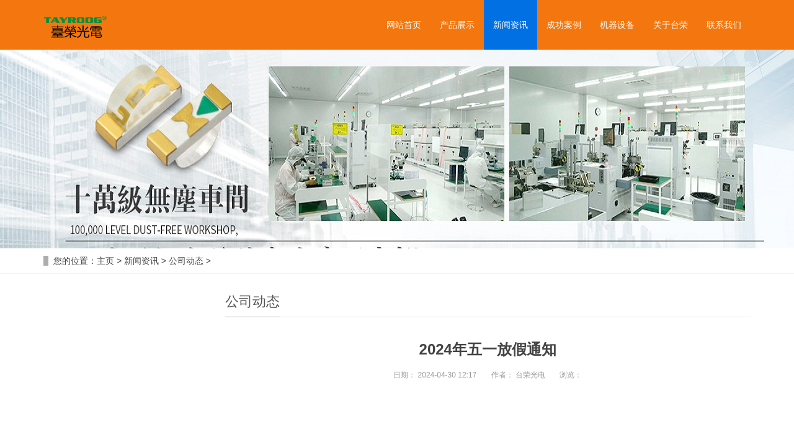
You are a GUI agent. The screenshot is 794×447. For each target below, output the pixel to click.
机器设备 (617, 25)
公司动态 (186, 261)
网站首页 (403, 25)
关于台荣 (670, 25)
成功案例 (563, 25)
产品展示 (457, 25)
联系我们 (724, 25)
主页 (105, 261)
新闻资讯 (510, 25)
